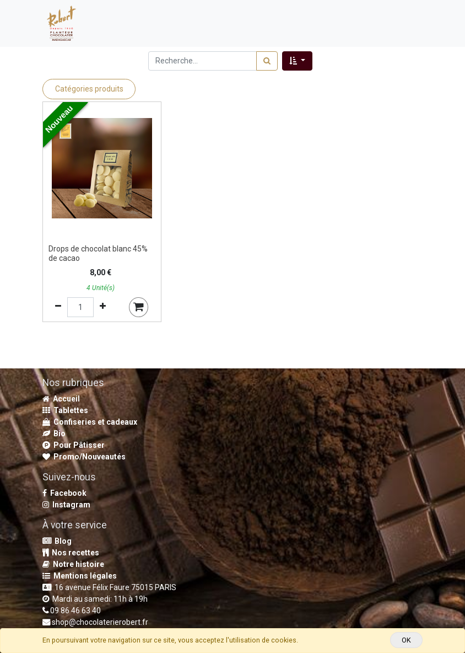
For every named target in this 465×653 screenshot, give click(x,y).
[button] (297, 61)
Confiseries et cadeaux (89, 422)
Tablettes (65, 410)
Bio (54, 433)
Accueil (61, 398)
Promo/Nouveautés (84, 456)
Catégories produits (89, 88)
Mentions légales (79, 575)
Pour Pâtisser (73, 445)
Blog (57, 541)
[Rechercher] (267, 61)
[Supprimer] (58, 307)
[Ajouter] (102, 307)
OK (406, 640)
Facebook (64, 493)
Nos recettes (70, 552)
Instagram (66, 504)
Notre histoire (73, 564)
